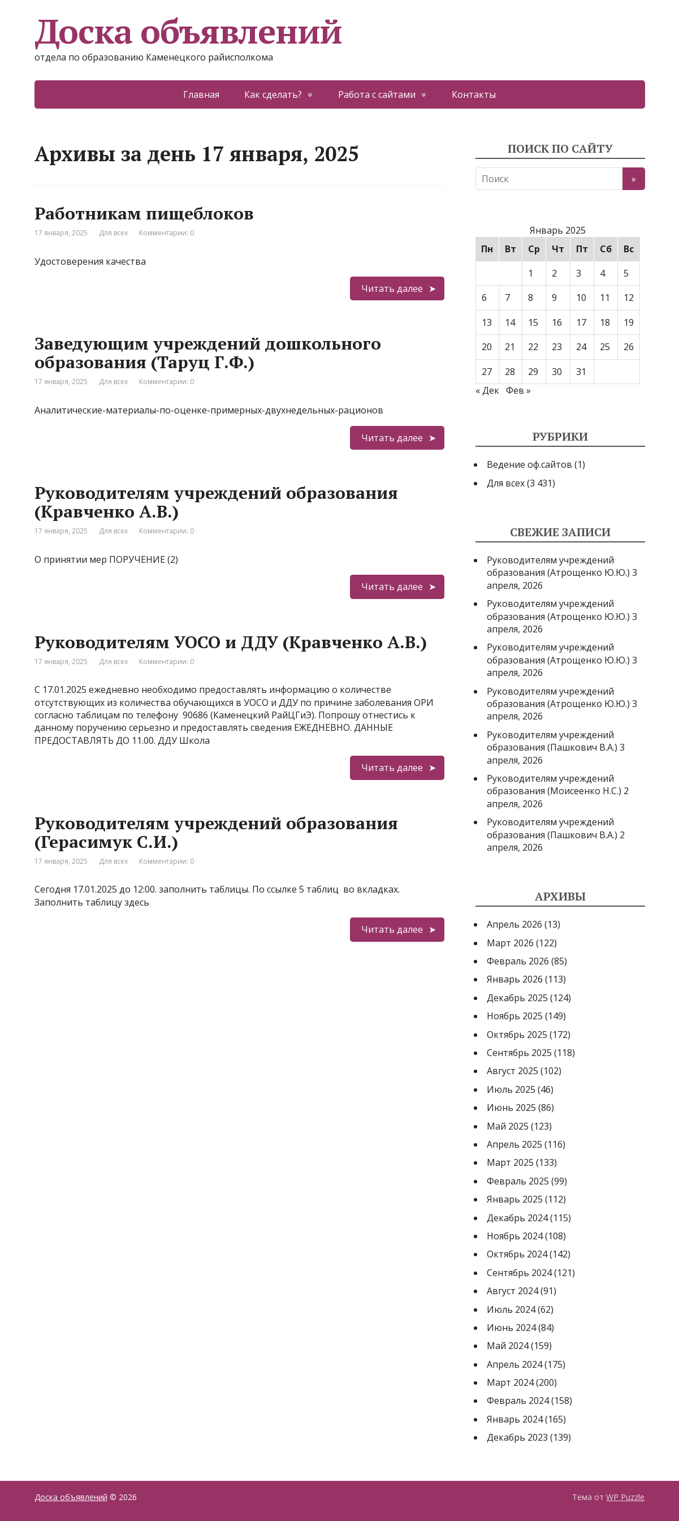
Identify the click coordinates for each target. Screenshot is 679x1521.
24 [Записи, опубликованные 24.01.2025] (581, 347)
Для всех (113, 233)
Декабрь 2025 (517, 998)
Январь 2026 (515, 979)
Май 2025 (508, 1126)
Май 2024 (508, 1345)
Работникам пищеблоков (144, 213)
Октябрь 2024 (517, 1254)
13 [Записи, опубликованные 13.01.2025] (487, 322)
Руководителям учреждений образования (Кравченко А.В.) (216, 502)
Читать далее (392, 288)
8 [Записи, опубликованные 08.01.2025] (530, 297)
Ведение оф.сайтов (529, 464)
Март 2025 (510, 1162)
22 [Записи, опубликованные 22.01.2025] (533, 347)
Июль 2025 (511, 1089)
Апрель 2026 (514, 924)
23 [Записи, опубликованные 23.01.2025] (557, 347)
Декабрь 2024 (517, 1218)
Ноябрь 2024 (515, 1236)
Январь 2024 (515, 1419)
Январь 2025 (515, 1199)
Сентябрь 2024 (519, 1272)
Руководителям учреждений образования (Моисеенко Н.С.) (554, 784)
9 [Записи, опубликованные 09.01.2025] (554, 297)
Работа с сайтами (377, 94)
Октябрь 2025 (517, 1034)
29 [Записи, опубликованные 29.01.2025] (533, 371)
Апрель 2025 (514, 1144)
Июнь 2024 (511, 1327)
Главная (201, 94)
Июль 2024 (511, 1309)
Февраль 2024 (518, 1400)
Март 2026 (510, 943)
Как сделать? (273, 94)
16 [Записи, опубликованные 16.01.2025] (557, 322)
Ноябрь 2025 (515, 1016)
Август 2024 (512, 1291)
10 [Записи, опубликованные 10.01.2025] (581, 297)
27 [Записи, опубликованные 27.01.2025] (487, 371)
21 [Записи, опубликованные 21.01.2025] (510, 347)
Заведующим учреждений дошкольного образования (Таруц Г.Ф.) (207, 352)
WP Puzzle (625, 1497)
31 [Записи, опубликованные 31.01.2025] (581, 371)
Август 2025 (512, 1071)
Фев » (518, 390)
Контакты (474, 94)
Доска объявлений (188, 31)
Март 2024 (510, 1382)
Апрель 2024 (514, 1364)
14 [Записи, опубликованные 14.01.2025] (510, 322)
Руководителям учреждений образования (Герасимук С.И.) (216, 832)
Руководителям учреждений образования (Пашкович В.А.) (552, 741)
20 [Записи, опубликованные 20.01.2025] (487, 347)
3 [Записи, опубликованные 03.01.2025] (578, 273)
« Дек (487, 390)
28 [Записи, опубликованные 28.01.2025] (510, 371)
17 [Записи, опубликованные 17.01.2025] (581, 322)
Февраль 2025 (518, 1181)
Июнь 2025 (511, 1107)
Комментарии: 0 (166, 233)
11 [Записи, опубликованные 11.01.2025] (605, 297)
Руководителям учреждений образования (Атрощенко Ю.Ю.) (558, 566)
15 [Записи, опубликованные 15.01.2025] (533, 322)
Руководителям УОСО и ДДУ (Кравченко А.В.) (230, 642)
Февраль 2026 (518, 961)
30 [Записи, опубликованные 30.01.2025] (557, 371)
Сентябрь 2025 (519, 1052)
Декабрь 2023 (517, 1437)
